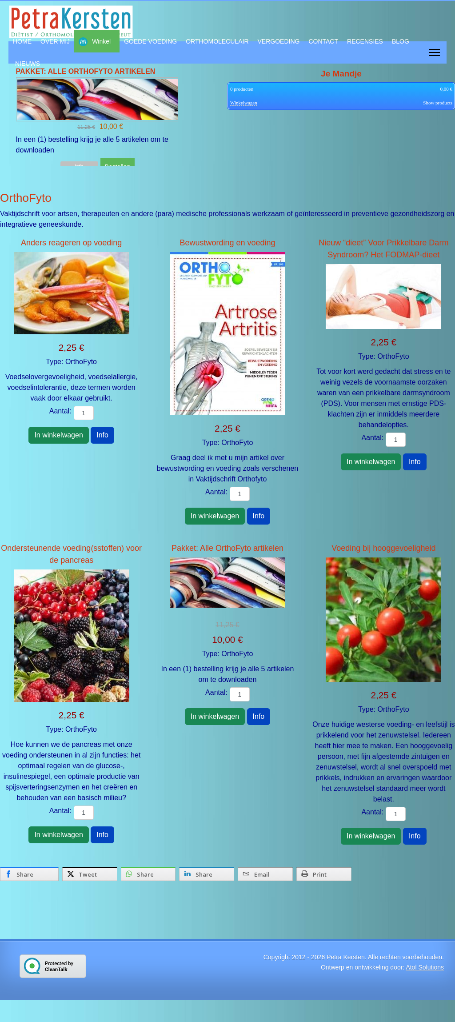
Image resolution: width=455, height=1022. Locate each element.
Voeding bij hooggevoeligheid (383, 548)
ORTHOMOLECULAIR (217, 41)
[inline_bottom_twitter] (89, 874)
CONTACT (323, 41)
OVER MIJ (55, 41)
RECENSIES (365, 41)
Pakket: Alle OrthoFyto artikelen (227, 548)
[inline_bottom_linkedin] (206, 874)
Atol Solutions (425, 967)
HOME (22, 41)
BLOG (400, 41)
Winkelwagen (243, 102)
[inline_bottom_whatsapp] (148, 874)
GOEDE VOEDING (150, 41)
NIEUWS (27, 63)
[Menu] (434, 52)
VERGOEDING (279, 41)
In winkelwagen (58, 435)
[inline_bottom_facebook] (29, 874)
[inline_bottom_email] (265, 874)
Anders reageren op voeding (71, 242)
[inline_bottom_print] (323, 874)
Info (102, 435)
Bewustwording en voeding (227, 242)
